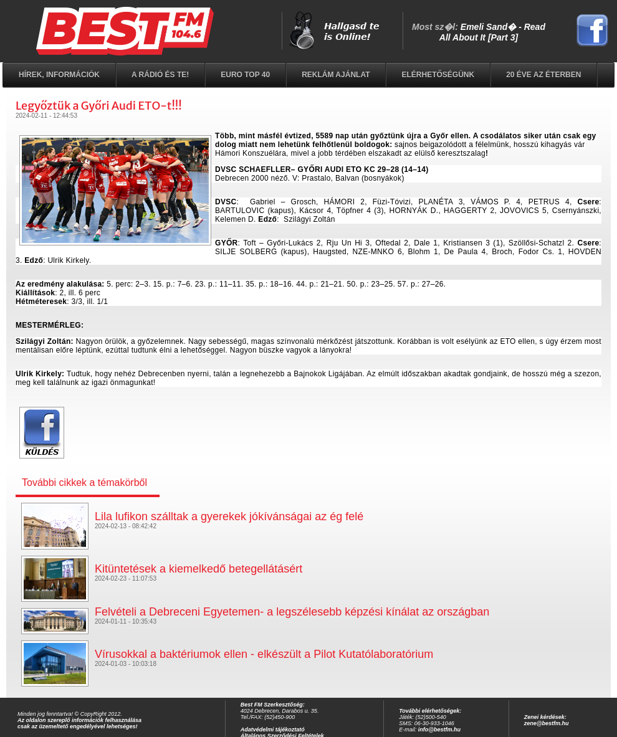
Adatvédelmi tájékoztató (273, 729)
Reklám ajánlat (336, 74)
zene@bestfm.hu (546, 723)
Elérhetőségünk (437, 74)
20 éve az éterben (543, 74)
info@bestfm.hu (439, 729)
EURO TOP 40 (245, 74)
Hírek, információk (59, 74)
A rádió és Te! (160, 74)
